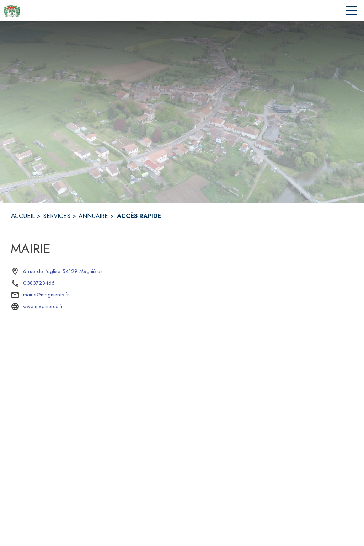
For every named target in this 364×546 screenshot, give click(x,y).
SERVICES (56, 216)
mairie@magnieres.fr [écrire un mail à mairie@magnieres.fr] (46, 295)
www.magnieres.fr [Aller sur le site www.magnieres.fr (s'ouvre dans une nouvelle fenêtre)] (43, 306)
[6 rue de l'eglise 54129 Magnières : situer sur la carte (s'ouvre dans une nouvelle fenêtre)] (63, 271)
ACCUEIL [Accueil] (23, 216)
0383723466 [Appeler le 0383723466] (39, 283)
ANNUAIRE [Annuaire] (93, 216)
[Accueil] (12, 11)
